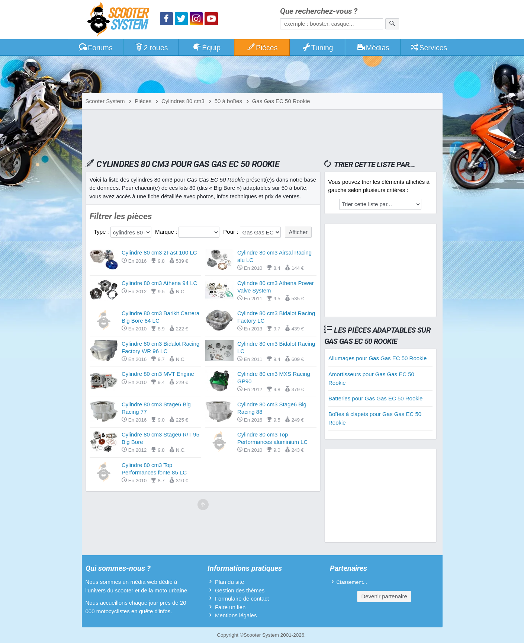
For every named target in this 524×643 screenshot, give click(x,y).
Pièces (261, 48)
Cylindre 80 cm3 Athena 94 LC (159, 283)
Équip (206, 48)
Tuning (317, 48)
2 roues (151, 48)
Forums (95, 48)
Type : (102, 231)
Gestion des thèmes (239, 590)
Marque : (167, 231)
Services (428, 48)
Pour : (231, 231)
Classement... (352, 582)
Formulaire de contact (242, 598)
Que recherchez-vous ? (318, 11)
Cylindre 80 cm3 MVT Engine (158, 374)
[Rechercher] (392, 23)
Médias (372, 48)
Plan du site (229, 582)
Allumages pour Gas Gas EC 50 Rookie (377, 358)
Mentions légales (236, 615)
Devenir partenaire (384, 596)
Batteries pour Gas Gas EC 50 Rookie (375, 398)
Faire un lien (230, 607)
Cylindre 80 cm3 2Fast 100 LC (159, 252)
